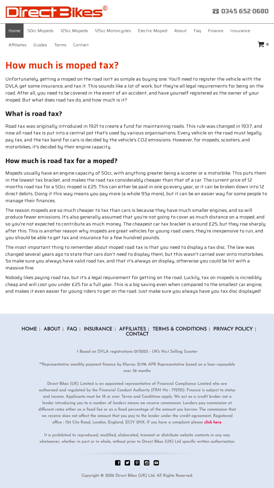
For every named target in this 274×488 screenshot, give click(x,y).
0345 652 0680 (245, 11)
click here (212, 423)
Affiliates (17, 45)
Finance (215, 30)
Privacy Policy (233, 329)
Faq (197, 30)
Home (14, 30)
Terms (60, 45)
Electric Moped (152, 30)
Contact (81, 45)
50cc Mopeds (40, 30)
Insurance (240, 30)
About (180, 30)
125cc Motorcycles (113, 30)
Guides (40, 45)
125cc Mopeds (74, 30)
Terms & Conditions (180, 329)
